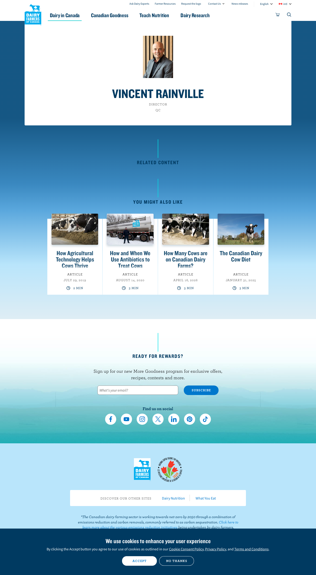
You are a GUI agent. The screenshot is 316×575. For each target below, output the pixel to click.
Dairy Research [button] (201, 15)
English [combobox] (264, 4)
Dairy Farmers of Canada (33, 14)
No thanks (176, 561)
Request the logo (191, 3)
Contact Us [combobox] (214, 3)
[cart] (277, 15)
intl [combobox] (285, 4)
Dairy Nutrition (173, 498)
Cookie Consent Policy (186, 549)
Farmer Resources (165, 3)
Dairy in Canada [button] (68, 15)
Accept (139, 561)
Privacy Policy (215, 549)
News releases (240, 3)
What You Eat (206, 498)
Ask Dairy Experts (139, 3)
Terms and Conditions (251, 549)
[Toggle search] (289, 15)
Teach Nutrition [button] (160, 15)
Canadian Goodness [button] (114, 15)
